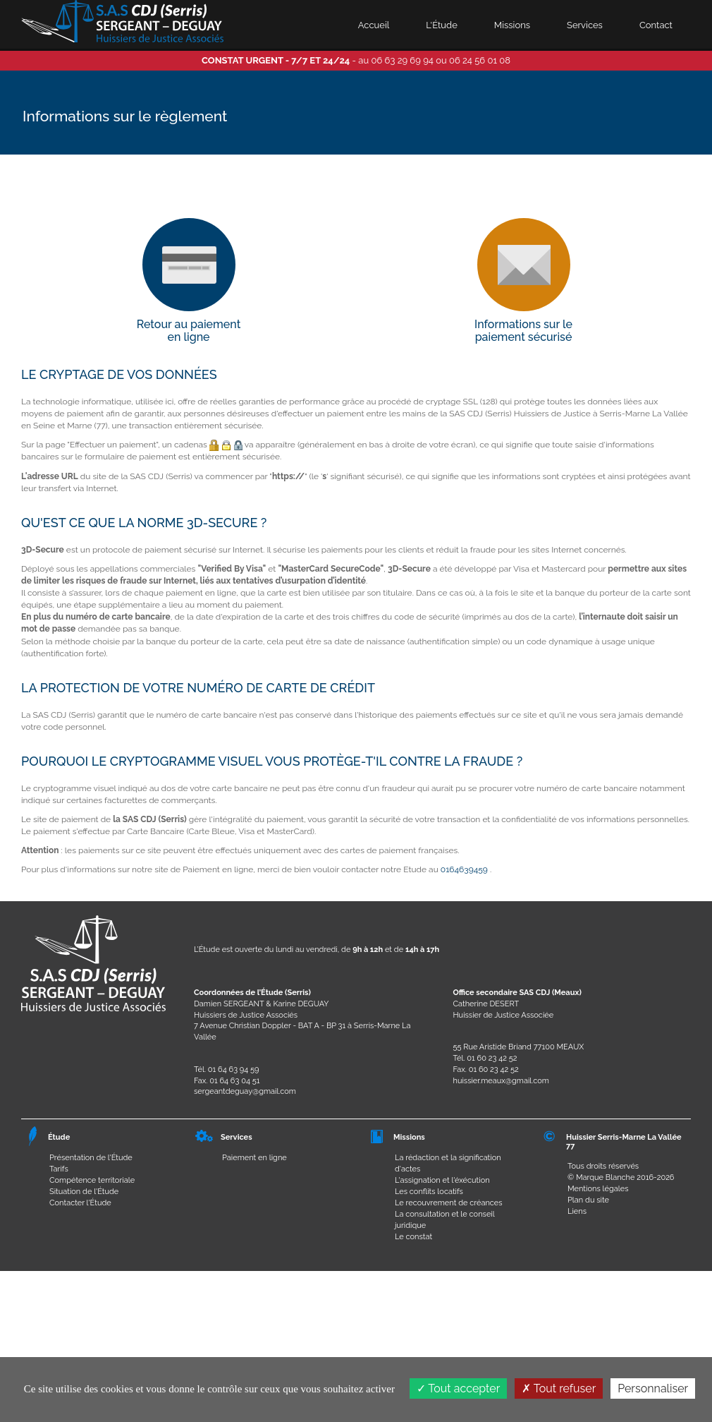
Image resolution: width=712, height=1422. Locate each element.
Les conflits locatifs (429, 1191)
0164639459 (464, 869)
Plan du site (588, 1200)
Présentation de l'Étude (91, 1157)
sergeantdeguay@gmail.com (245, 1091)
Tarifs (58, 1169)
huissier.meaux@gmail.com (501, 1080)
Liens (577, 1211)
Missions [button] (512, 25)
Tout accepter (459, 1388)
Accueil (374, 25)
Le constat (413, 1236)
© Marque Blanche (600, 1177)
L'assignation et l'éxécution (442, 1180)
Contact (656, 25)
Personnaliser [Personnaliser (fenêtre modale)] (653, 1388)
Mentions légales (598, 1188)
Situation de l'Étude (83, 1191)
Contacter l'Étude (80, 1202)
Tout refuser (559, 1388)
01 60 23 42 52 (492, 1058)
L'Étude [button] (441, 25)
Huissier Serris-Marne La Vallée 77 (624, 1141)
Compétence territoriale (92, 1180)
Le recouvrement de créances (449, 1202)
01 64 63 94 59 (233, 1069)
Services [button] (585, 25)
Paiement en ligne (254, 1157)
